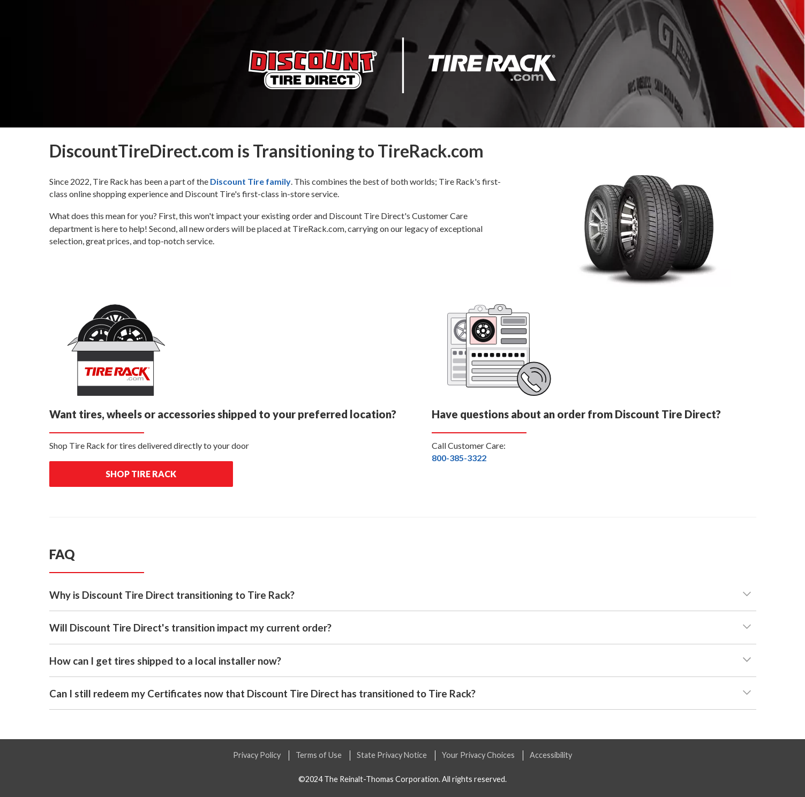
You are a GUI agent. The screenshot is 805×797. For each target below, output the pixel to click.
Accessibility (551, 755)
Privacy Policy (257, 755)
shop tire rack (141, 474)
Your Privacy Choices (478, 755)
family (250, 181)
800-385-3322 (459, 458)
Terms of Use (319, 755)
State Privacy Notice (392, 755)
